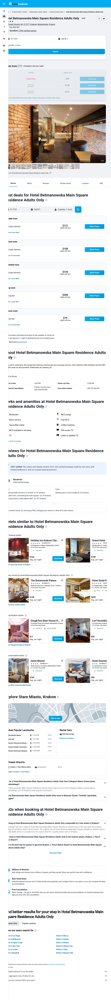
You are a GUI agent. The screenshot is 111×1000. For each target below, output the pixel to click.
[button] (4, 3)
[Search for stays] (4, 16)
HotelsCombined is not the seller (60, 981)
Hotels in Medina (66, 953)
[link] (27, 569)
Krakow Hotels (63, 12)
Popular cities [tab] (20, 933)
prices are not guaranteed (65, 974)
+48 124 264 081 (21, 29)
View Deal (66, 563)
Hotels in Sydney (66, 949)
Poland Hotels (24, 12)
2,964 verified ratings (36, 33)
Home (15, 12)
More (15, 372)
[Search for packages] (4, 26)
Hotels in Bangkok (21, 963)
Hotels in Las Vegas (21, 946)
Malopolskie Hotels (44, 12)
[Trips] (4, 38)
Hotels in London (20, 959)
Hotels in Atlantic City (68, 956)
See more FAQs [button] (60, 863)
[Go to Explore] (4, 31)
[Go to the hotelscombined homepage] (18, 4)
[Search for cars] (4, 21)
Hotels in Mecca (66, 946)
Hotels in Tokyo (66, 959)
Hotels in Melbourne (21, 949)
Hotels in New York (21, 956)
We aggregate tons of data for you (60, 985)
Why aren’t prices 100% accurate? (60, 990)
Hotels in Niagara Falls (68, 963)
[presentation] (59, 175)
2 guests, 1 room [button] (22, 47)
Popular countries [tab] (37, 933)
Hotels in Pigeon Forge (22, 953)
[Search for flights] (4, 11)
